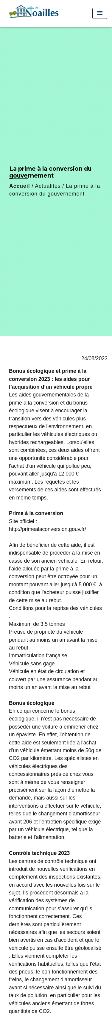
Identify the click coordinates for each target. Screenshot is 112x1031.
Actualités (47, 186)
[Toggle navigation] (99, 13)
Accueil (19, 186)
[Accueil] (33, 13)
